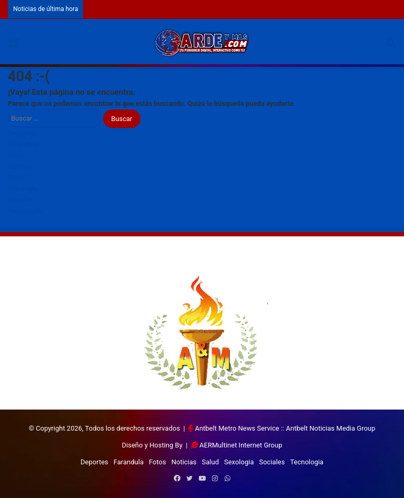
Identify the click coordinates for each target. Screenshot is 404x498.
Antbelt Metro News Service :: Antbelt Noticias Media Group (285, 428)
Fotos (16, 156)
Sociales (21, 200)
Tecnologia (25, 211)
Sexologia (22, 189)
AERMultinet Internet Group (240, 445)
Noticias (20, 167)
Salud (16, 178)
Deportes (22, 133)
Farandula (23, 144)
